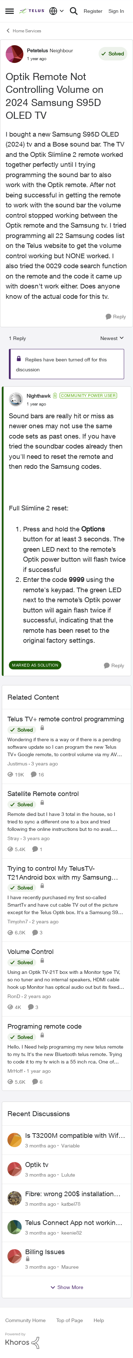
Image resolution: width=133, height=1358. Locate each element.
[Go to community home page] (32, 11)
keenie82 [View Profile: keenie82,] (71, 1233)
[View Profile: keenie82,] (14, 1227)
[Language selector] (56, 11)
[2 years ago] (44, 921)
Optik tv (37, 1164)
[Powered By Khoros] (66, 1341)
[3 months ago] (40, 1145)
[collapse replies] (66, 389)
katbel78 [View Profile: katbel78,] (71, 1203)
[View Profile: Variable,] (14, 1140)
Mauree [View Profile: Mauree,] (70, 1267)
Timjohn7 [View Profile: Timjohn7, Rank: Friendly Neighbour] (17, 921)
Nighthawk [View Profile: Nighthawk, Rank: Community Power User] (38, 396)
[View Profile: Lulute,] (14, 1169)
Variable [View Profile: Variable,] (70, 1145)
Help (99, 1320)
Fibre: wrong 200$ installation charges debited (69, 1194)
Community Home (25, 1320)
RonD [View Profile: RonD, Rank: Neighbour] (13, 996)
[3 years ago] (43, 763)
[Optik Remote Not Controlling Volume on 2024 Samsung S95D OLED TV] (36, 404)
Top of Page (69, 1320)
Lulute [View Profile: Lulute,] (68, 1175)
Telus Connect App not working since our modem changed (72, 1223)
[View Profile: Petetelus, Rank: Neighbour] (14, 54)
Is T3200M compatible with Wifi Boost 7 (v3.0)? (72, 1135)
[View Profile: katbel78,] (14, 1198)
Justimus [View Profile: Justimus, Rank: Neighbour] (17, 763)
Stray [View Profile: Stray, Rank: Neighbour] (13, 838)
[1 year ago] (37, 1070)
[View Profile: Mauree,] (14, 1256)
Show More (66, 1287)
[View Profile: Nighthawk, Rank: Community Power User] (16, 399)
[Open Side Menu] (9, 11)
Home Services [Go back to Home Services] (23, 30)
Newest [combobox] (112, 338)
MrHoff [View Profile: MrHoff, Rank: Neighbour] (15, 1070)
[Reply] (115, 317)
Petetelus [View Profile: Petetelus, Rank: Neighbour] (37, 50)
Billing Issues (45, 1252)
